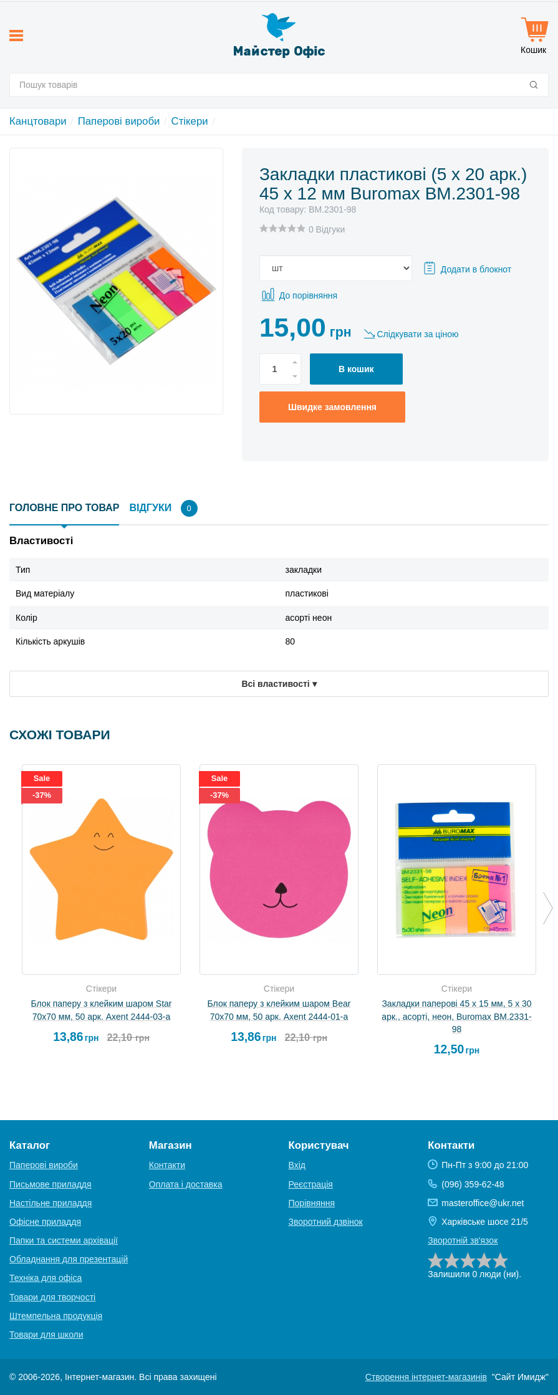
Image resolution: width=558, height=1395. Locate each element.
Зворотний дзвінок (326, 1222)
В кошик (356, 369)
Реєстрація (311, 1184)
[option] (101, 909)
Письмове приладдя (50, 1184)
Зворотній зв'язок (463, 1240)
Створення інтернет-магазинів (426, 1377)
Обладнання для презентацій (68, 1259)
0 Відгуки (327, 229)
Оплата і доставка (186, 1184)
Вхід (297, 1165)
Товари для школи (46, 1335)
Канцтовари (38, 121)
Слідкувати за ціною (417, 334)
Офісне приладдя (45, 1222)
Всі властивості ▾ (278, 684)
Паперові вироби (119, 121)
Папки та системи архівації (63, 1240)
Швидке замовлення (332, 407)
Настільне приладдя (50, 1203)
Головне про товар (64, 507)
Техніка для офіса (45, 1278)
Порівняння (312, 1203)
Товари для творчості (52, 1297)
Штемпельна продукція (55, 1316)
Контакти (167, 1165)
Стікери (189, 121)
